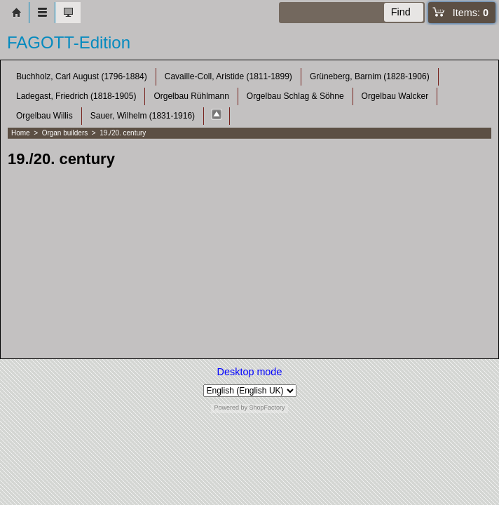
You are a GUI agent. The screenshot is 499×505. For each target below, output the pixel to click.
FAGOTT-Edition (68, 42)
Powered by (230, 407)
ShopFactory (266, 407)
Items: (470, 12)
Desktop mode (249, 371)
